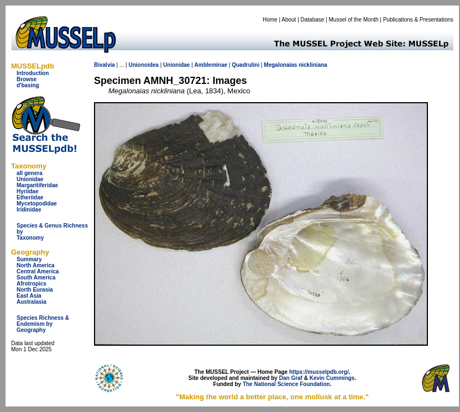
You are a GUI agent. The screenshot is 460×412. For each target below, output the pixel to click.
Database (313, 20)
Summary (29, 259)
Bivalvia (104, 65)
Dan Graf (290, 378)
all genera (30, 173)
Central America (38, 271)
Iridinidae (29, 210)
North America (36, 265)
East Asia (29, 296)
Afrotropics (31, 284)
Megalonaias (280, 65)
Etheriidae (30, 197)
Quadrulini (245, 65)
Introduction (33, 73)
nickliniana (313, 65)
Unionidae (30, 179)
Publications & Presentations (418, 20)
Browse (26, 79)
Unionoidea (143, 65)
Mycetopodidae (37, 203)
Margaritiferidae (37, 185)
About (288, 20)
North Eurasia (35, 290)
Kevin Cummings (332, 378)
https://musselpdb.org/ (319, 372)
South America (36, 277)
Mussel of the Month (354, 20)
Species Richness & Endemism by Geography (43, 324)
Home (270, 20)
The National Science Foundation (286, 384)
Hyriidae (27, 191)
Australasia (31, 302)
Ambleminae (211, 65)
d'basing (28, 85)
